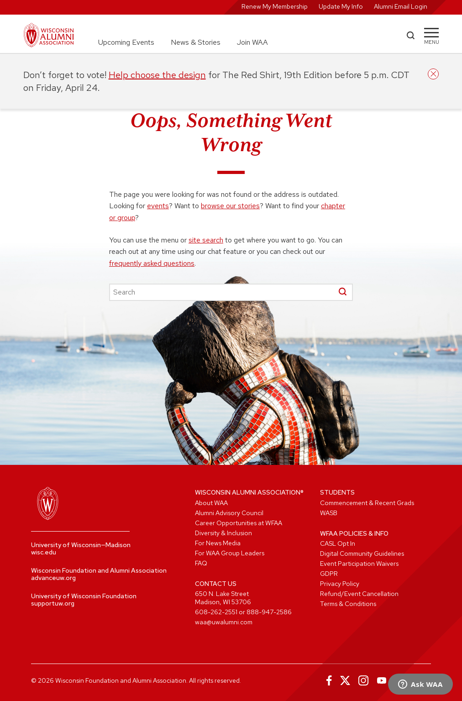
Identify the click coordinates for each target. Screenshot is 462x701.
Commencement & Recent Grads (367, 503)
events (158, 206)
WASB (328, 513)
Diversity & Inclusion (223, 533)
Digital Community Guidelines (362, 553)
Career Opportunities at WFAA (238, 523)
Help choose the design (157, 75)
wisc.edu (43, 552)
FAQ (201, 563)
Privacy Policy (339, 584)
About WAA (211, 503)
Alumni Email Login (400, 6)
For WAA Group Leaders (229, 553)
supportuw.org (52, 603)
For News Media (218, 543)
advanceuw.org (53, 578)
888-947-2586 (269, 612)
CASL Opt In (337, 543)
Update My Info (341, 6)
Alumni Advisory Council (229, 513)
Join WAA (252, 42)
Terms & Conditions (348, 604)
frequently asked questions (151, 263)
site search (206, 240)
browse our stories (230, 206)
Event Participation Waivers (359, 563)
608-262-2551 (216, 612)
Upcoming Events (126, 42)
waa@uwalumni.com (223, 622)
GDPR (329, 573)
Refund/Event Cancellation (359, 594)
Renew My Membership (275, 6)
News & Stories (195, 42)
